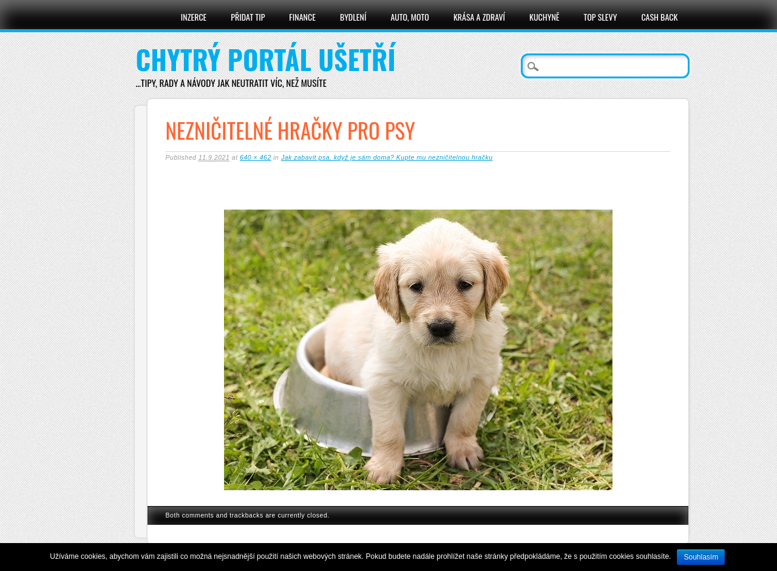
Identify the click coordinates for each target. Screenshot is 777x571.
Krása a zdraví (479, 16)
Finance (302, 16)
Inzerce (194, 16)
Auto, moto (409, 16)
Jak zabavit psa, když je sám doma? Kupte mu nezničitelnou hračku (387, 157)
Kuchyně (544, 16)
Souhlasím (701, 557)
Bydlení (353, 16)
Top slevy (600, 16)
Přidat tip (248, 16)
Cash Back (659, 16)
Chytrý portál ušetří (266, 59)
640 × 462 (255, 157)
